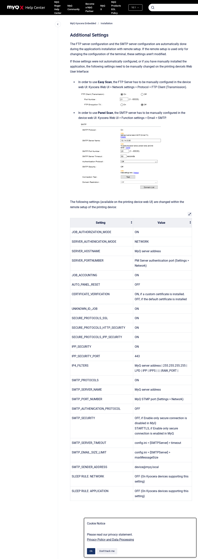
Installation (107, 23)
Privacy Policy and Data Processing (110, 539)
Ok (91, 551)
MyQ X (102, 7)
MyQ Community (73, 7)
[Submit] (153, 8)
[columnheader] (101, 222)
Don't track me (107, 551)
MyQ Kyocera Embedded (83, 23)
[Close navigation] (58, 24)
